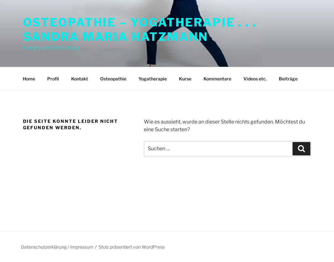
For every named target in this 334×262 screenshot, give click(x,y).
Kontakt (79, 78)
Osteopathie (113, 78)
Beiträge (288, 78)
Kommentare (217, 78)
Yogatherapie (152, 78)
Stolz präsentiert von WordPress (132, 247)
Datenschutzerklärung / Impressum (57, 247)
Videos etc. (255, 78)
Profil (53, 78)
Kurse (185, 78)
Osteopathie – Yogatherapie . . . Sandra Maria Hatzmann (140, 29)
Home (29, 78)
